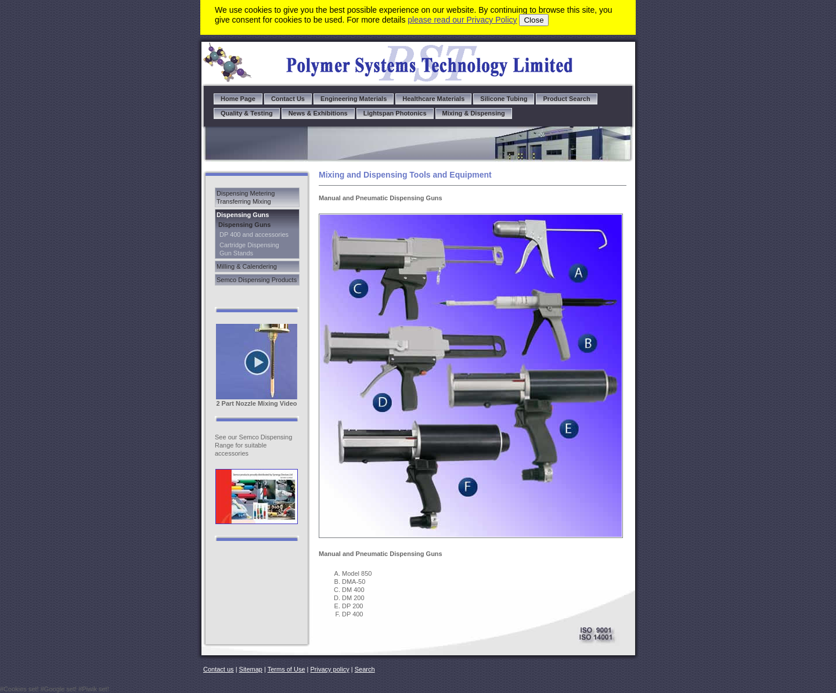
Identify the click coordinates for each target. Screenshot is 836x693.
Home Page (238, 98)
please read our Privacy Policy (462, 19)
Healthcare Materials (433, 98)
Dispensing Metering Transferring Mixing (246, 197)
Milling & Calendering (247, 266)
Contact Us (288, 98)
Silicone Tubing (503, 98)
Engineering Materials (353, 98)
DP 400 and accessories (254, 234)
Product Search (566, 98)
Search (365, 669)
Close (533, 20)
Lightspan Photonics (395, 113)
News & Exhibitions (318, 113)
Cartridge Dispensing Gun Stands (249, 249)
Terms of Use (286, 669)
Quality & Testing (247, 113)
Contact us (218, 669)
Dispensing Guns (243, 214)
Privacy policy (330, 669)
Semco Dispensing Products (257, 279)
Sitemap (250, 669)
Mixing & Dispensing (473, 113)
